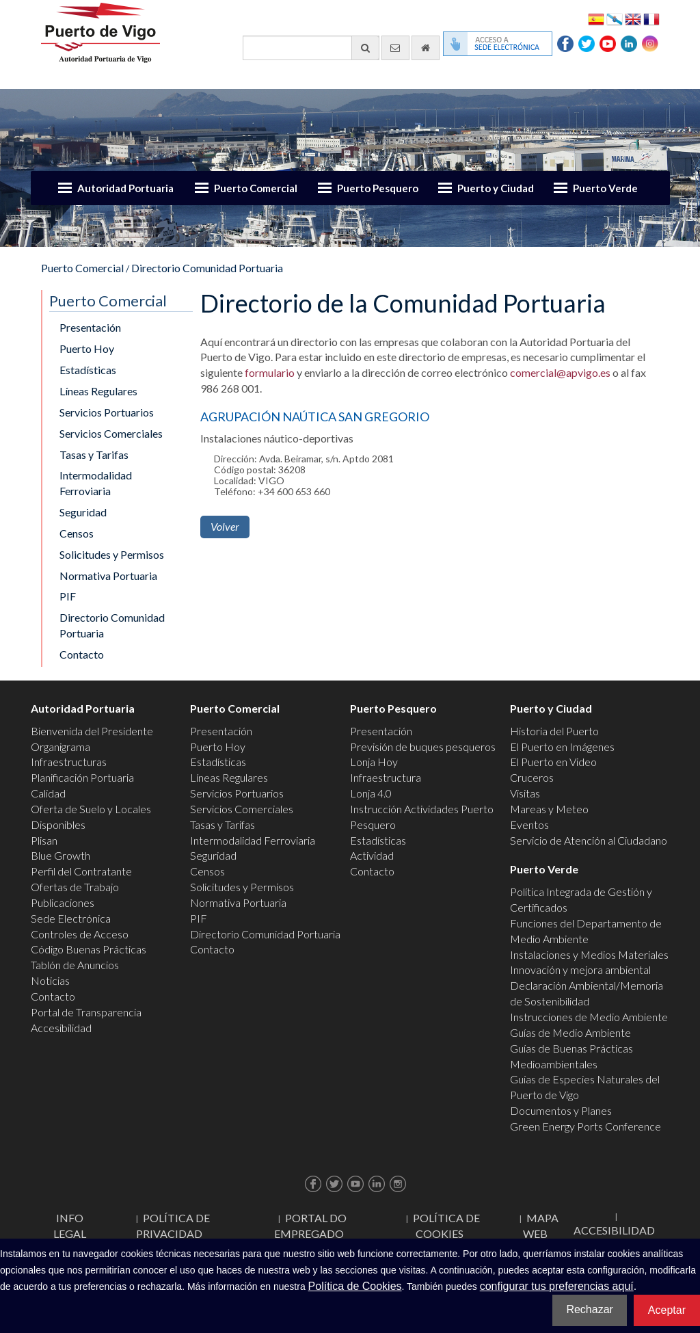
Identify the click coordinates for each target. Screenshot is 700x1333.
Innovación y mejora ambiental (580, 969)
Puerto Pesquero (377, 188)
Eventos (529, 824)
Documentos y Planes (561, 1110)
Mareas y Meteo (549, 808)
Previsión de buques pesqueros (423, 746)
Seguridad (83, 511)
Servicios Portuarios (106, 412)
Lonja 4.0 (371, 793)
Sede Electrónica (71, 918)
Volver (225, 526)
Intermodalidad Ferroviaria (95, 482)
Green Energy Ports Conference (585, 1126)
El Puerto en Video (553, 761)
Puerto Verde (605, 188)
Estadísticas (87, 369)
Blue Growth (60, 855)
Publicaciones (62, 902)
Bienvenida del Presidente (92, 730)
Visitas (525, 793)
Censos (76, 533)
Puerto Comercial (255, 188)
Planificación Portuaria (82, 777)
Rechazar (589, 1309)
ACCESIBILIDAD (614, 1230)
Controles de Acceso (80, 933)
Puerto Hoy (86, 348)
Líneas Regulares (98, 390)
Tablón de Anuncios (75, 964)
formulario (270, 372)
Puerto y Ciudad (495, 188)
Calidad (48, 793)
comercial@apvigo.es (560, 372)
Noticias (50, 980)
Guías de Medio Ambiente (570, 1032)
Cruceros (532, 777)
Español (596, 18)
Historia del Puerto (554, 730)
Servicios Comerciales (111, 433)
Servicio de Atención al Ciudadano (588, 840)
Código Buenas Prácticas (88, 948)
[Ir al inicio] (426, 48)
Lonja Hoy (374, 761)
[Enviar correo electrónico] (395, 48)
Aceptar (667, 1310)
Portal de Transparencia (86, 1011)
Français (651, 18)
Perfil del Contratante (81, 871)
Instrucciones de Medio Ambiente (589, 1016)
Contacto (81, 654)
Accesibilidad (61, 1027)
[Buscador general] (311, 48)
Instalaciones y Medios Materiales (589, 954)
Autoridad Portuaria (125, 188)
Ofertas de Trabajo (75, 886)
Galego (614, 18)
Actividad (372, 855)
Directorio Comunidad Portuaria (207, 267)
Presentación (90, 327)
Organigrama (60, 746)
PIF (67, 596)
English (633, 18)
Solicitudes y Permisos (111, 554)
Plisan (44, 840)
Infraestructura (385, 777)
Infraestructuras (69, 761)
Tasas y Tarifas (94, 454)
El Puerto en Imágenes (562, 746)
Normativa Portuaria (108, 575)
